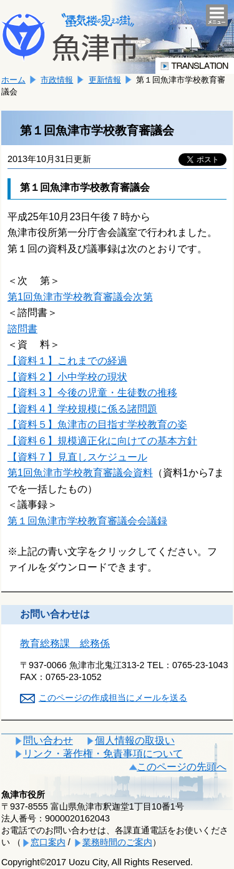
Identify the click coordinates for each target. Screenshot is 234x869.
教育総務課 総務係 (65, 643)
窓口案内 (48, 842)
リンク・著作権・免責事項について (103, 753)
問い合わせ (48, 740)
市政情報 (57, 79)
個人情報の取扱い (135, 740)
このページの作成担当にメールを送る (113, 698)
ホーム (13, 79)
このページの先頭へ (182, 766)
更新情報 (105, 79)
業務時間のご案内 (117, 842)
